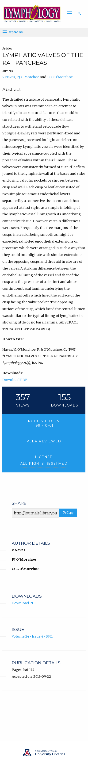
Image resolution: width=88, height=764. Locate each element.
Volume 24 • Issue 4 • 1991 (32, 636)
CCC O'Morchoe (60, 77)
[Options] (5, 32)
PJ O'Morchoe (28, 77)
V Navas (8, 77)
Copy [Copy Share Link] (68, 513)
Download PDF (14, 380)
